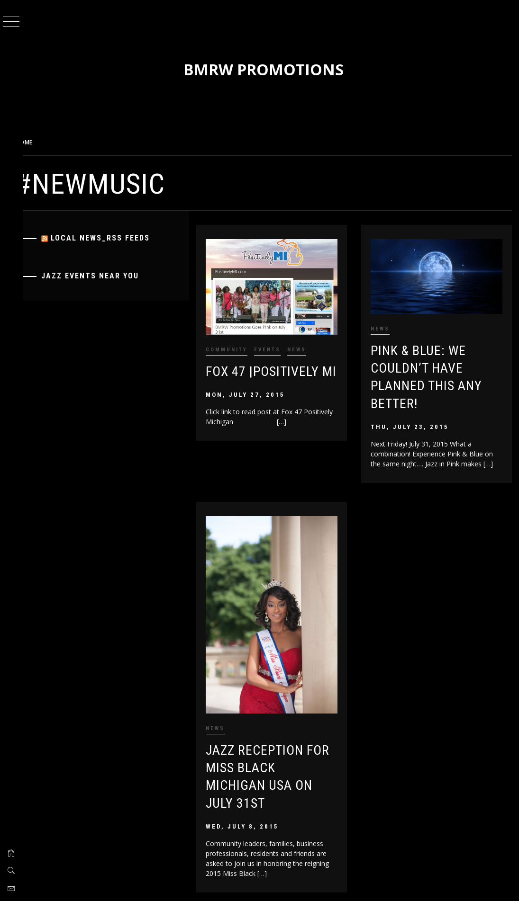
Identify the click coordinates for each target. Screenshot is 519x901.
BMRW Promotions (271, 69)
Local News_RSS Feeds (115, 237)
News (306, 346)
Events (277, 346)
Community (236, 346)
